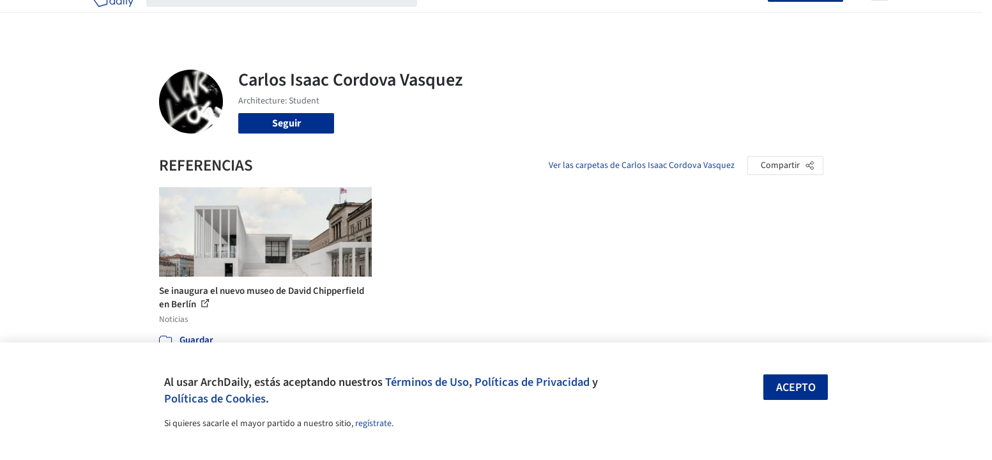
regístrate (373, 423)
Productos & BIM (555, 18)
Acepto (796, 387)
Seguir (286, 123)
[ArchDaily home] (113, 18)
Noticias (619, 18)
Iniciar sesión (731, 18)
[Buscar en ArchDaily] (291, 18)
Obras (443, 18)
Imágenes (487, 18)
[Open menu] (879, 18)
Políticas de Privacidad (532, 382)
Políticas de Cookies (215, 398)
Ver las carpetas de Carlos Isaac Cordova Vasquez (642, 165)
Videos (662, 18)
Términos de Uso (427, 382)
